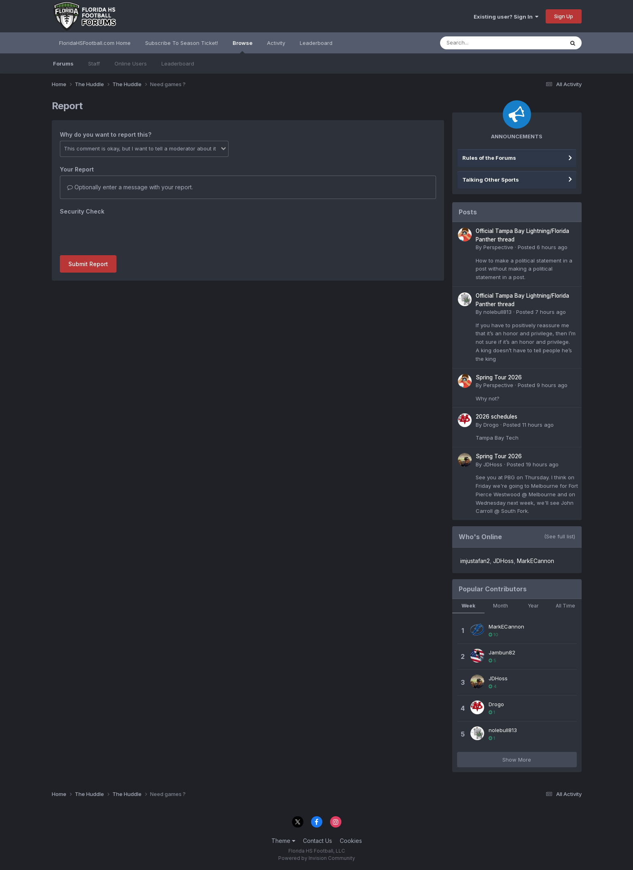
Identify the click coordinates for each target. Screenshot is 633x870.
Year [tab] (533, 606)
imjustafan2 (475, 560)
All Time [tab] (565, 606)
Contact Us (317, 840)
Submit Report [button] (88, 263)
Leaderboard (177, 63)
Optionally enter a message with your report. (130, 187)
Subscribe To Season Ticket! (181, 43)
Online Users (130, 63)
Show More (516, 759)
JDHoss (492, 464)
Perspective (498, 247)
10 (493, 634)
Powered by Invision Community (316, 858)
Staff (94, 63)
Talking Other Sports (490, 179)
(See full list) (559, 536)
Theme (283, 840)
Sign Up (563, 16)
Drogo (491, 424)
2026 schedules (496, 416)
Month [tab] (500, 606)
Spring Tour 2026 (499, 377)
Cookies (351, 840)
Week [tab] (468, 606)
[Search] (480, 42)
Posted (542, 247)
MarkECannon (535, 560)
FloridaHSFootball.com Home (95, 43)
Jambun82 (502, 652)
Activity (276, 43)
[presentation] (121, 233)
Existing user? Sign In (506, 16)
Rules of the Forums (489, 158)
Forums (63, 63)
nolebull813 (497, 312)
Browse (242, 46)
